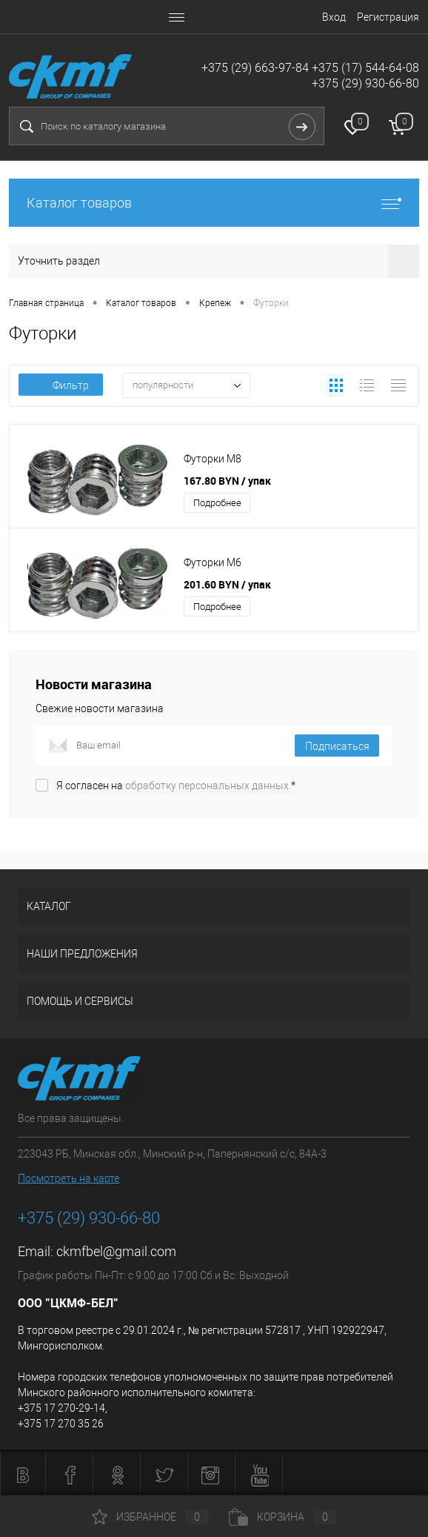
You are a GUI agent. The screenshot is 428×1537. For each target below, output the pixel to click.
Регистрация (388, 17)
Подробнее (217, 502)
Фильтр (61, 385)
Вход (334, 17)
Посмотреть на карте (68, 1178)
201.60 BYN (227, 584)
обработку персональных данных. (208, 785)
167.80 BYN (227, 481)
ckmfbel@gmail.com (116, 1251)
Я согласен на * (175, 785)
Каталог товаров (214, 203)
